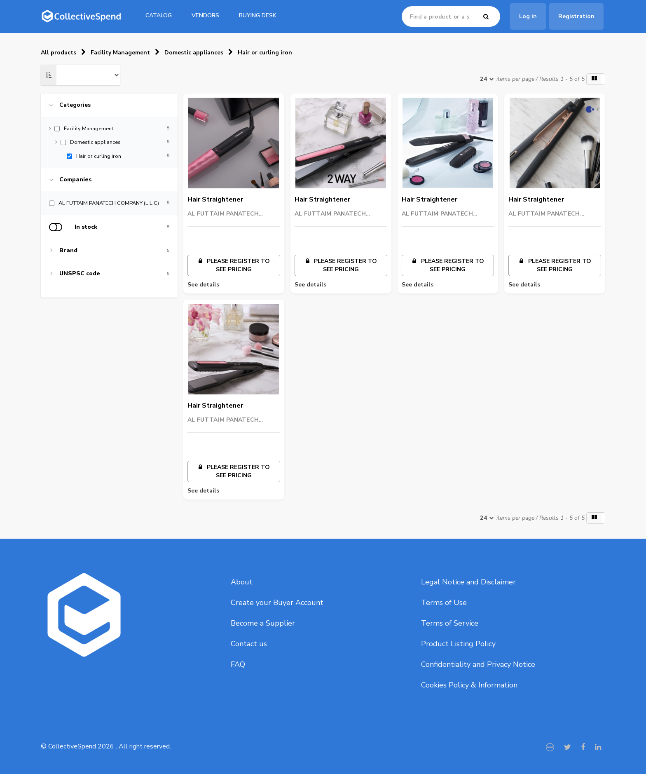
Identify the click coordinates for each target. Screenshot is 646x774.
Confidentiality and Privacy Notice (478, 664)
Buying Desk (257, 15)
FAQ (238, 664)
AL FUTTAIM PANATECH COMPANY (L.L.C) (223, 214)
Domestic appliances (193, 52)
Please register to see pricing (233, 265)
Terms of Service (449, 623)
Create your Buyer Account (277, 602)
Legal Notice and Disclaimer (468, 582)
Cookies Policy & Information (469, 685)
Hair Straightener (215, 199)
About (242, 582)
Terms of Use (444, 602)
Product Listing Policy (458, 644)
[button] (595, 79)
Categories (75, 105)
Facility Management (120, 52)
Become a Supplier (263, 623)
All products (58, 52)
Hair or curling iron (265, 52)
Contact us (249, 644)
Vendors (205, 15)
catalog (158, 15)
